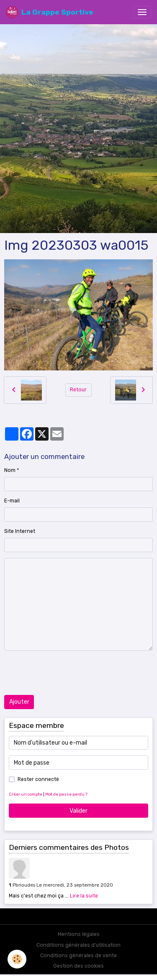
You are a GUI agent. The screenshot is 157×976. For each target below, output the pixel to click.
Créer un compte (25, 794)
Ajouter (19, 701)
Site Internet (19, 531)
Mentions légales (79, 934)
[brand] (49, 12)
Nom (9, 470)
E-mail (12, 501)
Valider (78, 810)
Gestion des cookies (78, 966)
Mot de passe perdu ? (66, 794)
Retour (78, 390)
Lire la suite (84, 896)
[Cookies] (17, 959)
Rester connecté (38, 779)
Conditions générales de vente (78, 955)
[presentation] (67, 673)
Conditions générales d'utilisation (78, 945)
